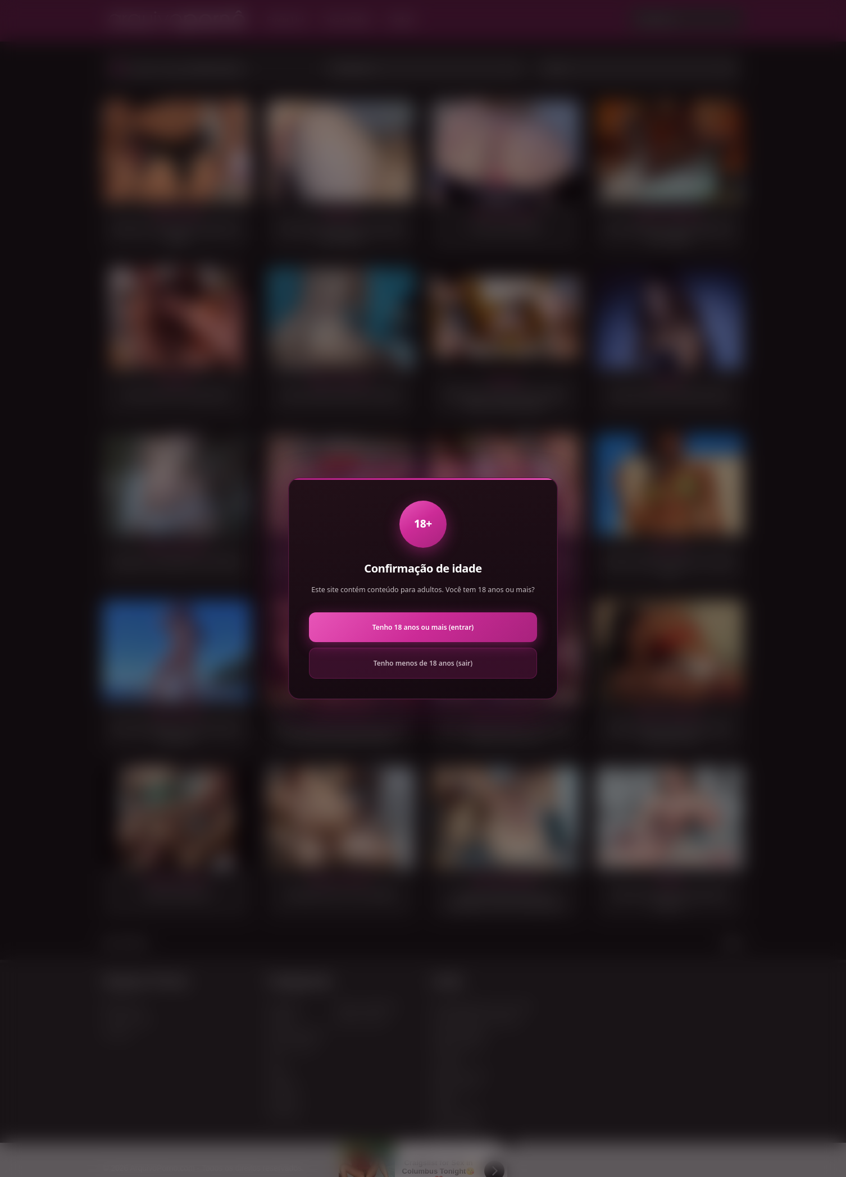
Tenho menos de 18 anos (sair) (423, 663)
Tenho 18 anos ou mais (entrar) (423, 627)
